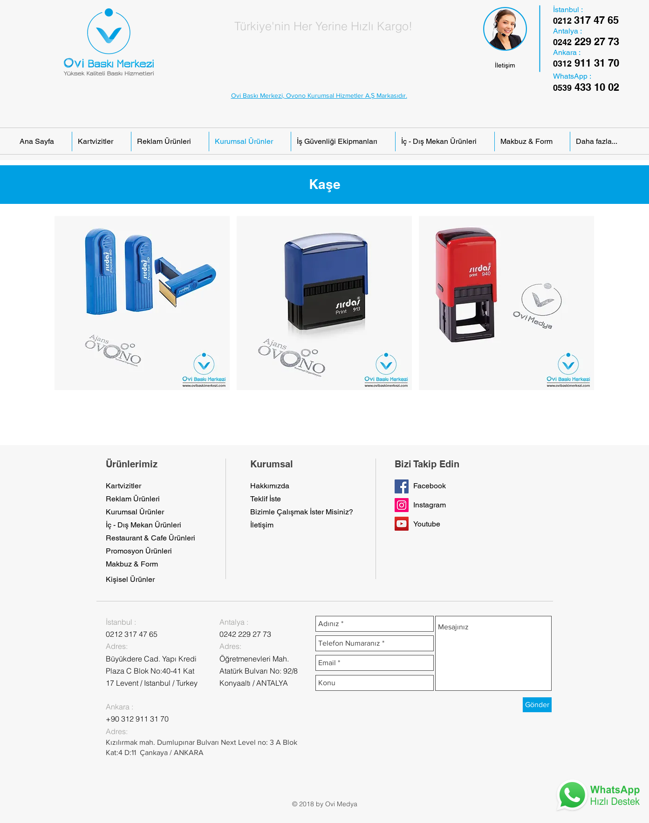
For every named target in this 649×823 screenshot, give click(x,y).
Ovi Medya (341, 804)
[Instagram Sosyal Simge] (402, 505)
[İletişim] (505, 65)
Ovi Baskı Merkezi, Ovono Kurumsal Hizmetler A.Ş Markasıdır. (319, 95)
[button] (142, 303)
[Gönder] (537, 704)
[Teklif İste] (270, 499)
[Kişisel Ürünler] (130, 579)
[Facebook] (433, 485)
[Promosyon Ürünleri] (139, 551)
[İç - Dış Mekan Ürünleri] (144, 525)
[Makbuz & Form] (132, 564)
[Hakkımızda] (270, 485)
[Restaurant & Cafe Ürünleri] (150, 538)
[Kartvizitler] (126, 485)
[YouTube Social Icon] (402, 524)
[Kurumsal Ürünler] (135, 512)
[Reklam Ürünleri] (133, 499)
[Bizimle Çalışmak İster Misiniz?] (301, 512)
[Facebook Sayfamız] (402, 486)
